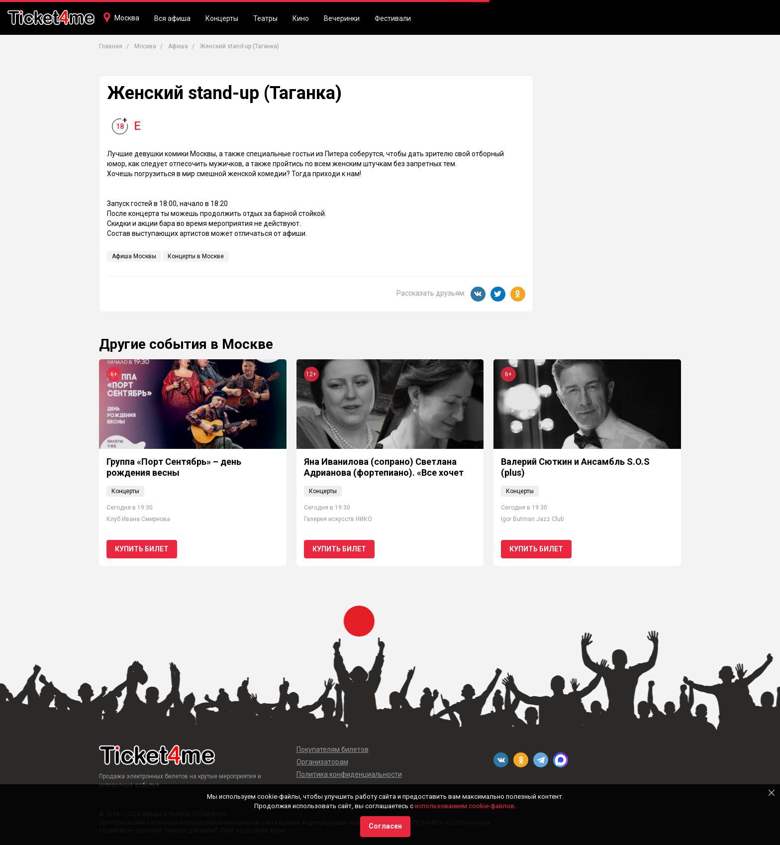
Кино (300, 18)
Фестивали (393, 18)
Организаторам (322, 762)
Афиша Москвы (134, 256)
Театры (265, 18)
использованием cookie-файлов (464, 806)
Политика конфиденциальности (349, 774)
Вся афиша (172, 18)
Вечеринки (342, 18)
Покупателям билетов (332, 749)
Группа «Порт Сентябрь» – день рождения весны (173, 467)
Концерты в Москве (196, 256)
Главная (110, 46)
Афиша (178, 46)
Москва (126, 18)
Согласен (385, 826)
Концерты (221, 18)
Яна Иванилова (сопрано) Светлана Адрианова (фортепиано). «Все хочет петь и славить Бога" (384, 472)
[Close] (772, 793)
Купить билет (142, 549)
